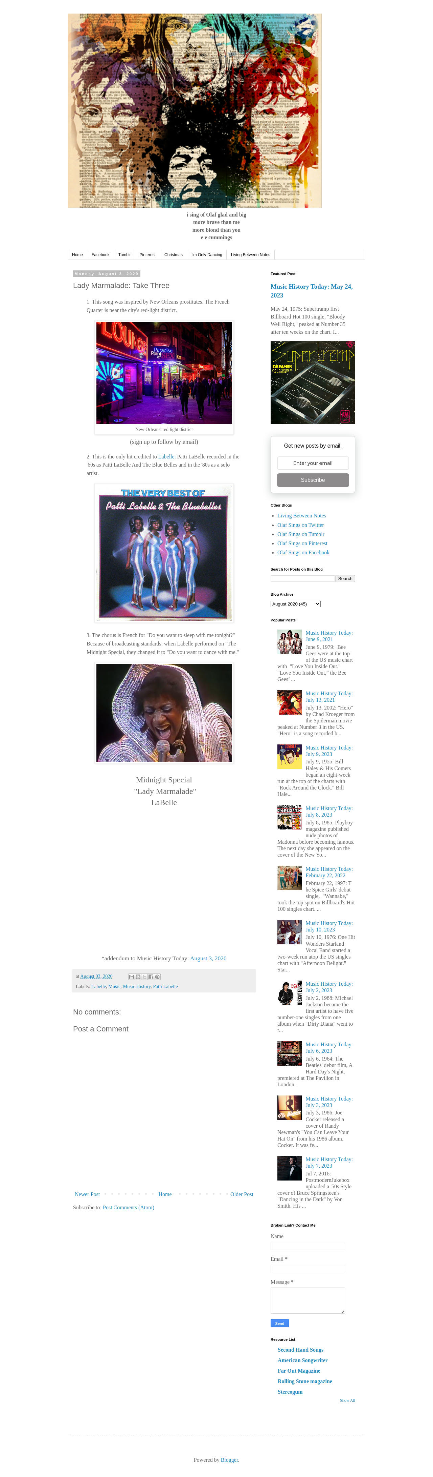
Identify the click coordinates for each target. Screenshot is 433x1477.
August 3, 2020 (208, 958)
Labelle (166, 456)
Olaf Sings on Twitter (300, 525)
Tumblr (124, 254)
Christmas (173, 254)
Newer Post (87, 1194)
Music (114, 986)
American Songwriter (303, 1360)
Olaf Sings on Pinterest (302, 543)
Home (77, 254)
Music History (137, 986)
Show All (347, 1400)
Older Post (241, 1194)
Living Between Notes (250, 254)
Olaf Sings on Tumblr (300, 534)
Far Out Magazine (299, 1371)
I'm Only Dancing (206, 254)
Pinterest (148, 254)
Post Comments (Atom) (128, 1207)
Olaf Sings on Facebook (303, 552)
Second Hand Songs (300, 1350)
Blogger (229, 1460)
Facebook (101, 254)
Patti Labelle (165, 986)
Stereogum (290, 1392)
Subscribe (313, 480)
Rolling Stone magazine (305, 1381)
